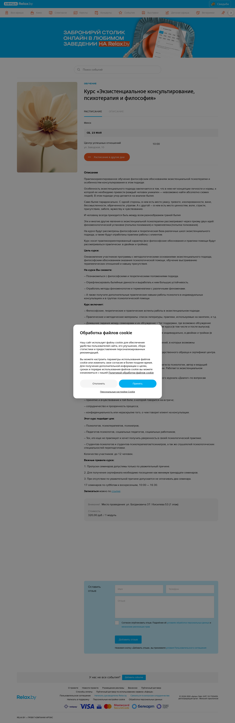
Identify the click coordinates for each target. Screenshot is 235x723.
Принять (138, 383)
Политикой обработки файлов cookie (131, 372)
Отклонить (99, 383)
